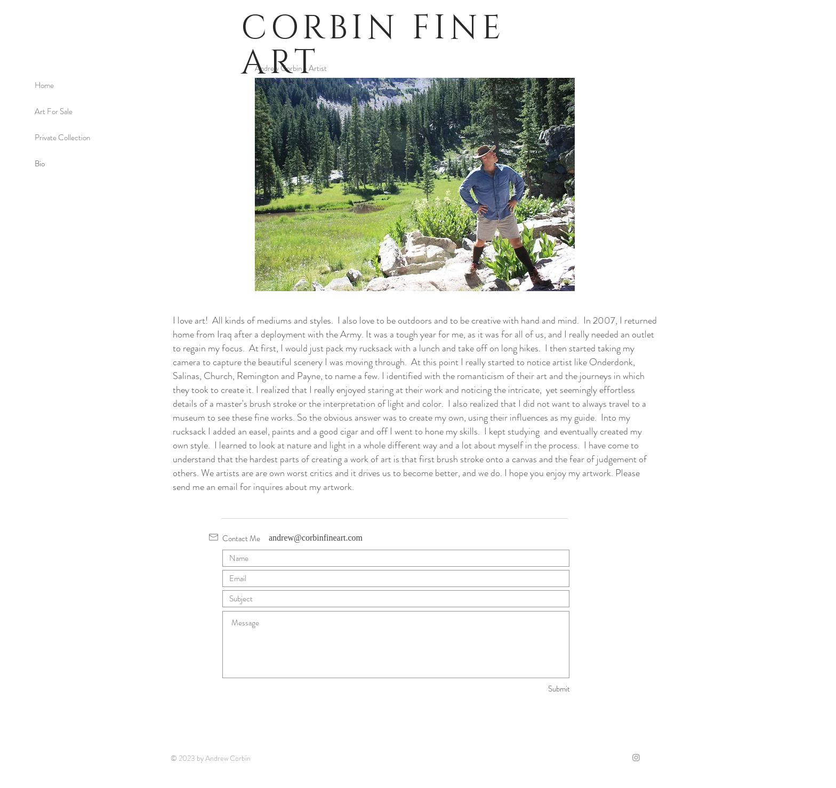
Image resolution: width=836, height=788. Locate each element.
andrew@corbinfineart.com (316, 537)
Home (44, 85)
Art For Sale (54, 111)
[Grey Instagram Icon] (636, 757)
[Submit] (532, 689)
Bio (40, 164)
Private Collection (62, 137)
